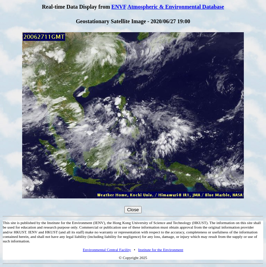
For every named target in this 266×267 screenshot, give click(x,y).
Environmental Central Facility (107, 250)
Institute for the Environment (160, 250)
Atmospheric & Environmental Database (175, 7)
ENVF (119, 7)
